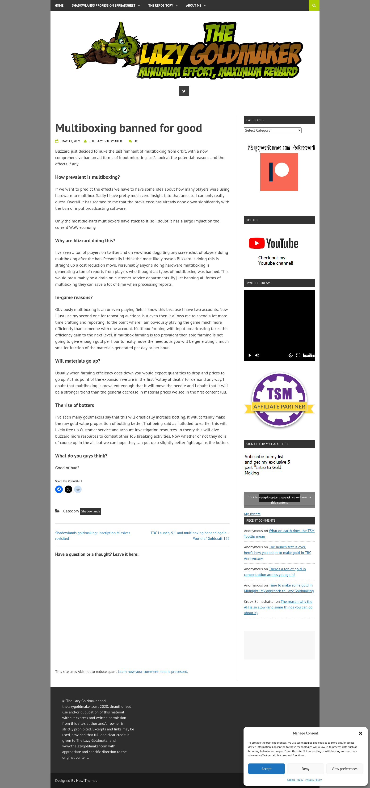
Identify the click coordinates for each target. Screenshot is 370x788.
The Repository (163, 5)
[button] (360, 733)
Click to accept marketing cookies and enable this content (279, 500)
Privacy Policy (313, 779)
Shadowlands (90, 511)
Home (59, 5)
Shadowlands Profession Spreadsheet (106, 5)
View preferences (344, 769)
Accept (267, 769)
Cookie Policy (295, 779)
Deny (306, 769)
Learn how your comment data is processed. (153, 671)
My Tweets (252, 513)
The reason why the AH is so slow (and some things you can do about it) (278, 607)
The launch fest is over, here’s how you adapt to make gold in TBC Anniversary (277, 553)
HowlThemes (86, 780)
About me (196, 5)
